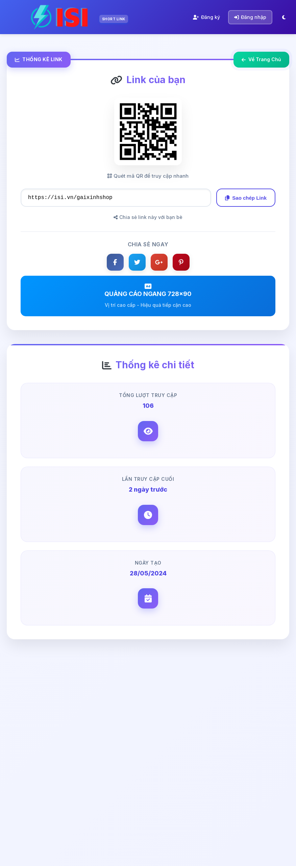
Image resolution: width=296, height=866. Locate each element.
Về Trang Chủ (261, 59)
